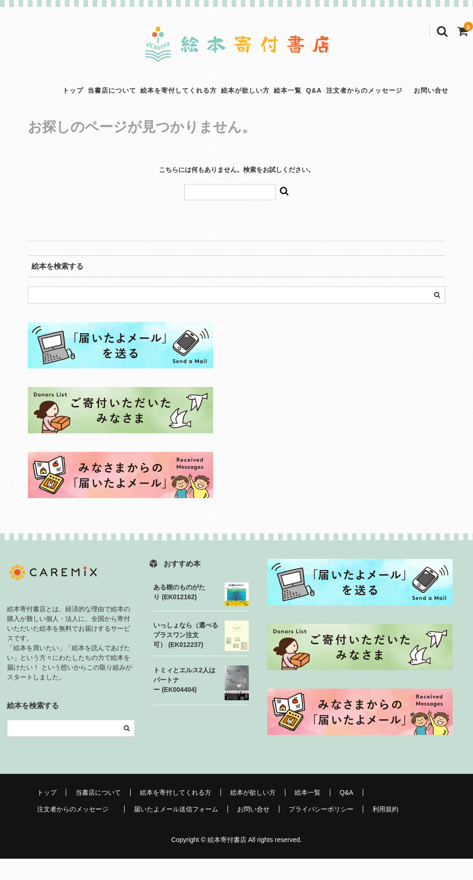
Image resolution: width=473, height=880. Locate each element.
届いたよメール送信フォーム (176, 830)
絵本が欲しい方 (234, 101)
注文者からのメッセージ (406, 92)
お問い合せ (253, 830)
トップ (17, 101)
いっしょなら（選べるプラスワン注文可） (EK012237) (185, 656)
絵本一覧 (292, 101)
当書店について (71, 101)
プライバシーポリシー (321, 830)
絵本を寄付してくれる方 (152, 101)
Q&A (336, 92)
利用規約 (385, 830)
